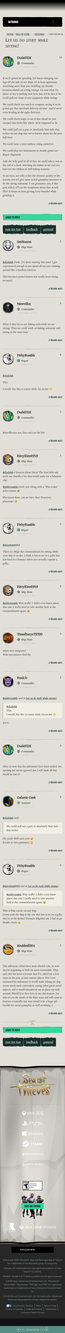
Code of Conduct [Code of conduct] (34, 1309)
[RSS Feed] (5, 34)
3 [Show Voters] (60, 303)
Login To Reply (12, 217)
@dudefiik (8, 262)
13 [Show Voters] (60, 57)
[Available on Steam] (32, 1144)
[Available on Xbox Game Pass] (32, 1154)
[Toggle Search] (57, 22)
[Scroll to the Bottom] (47, 1330)
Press (38, 1305)
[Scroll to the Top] (18, 1330)
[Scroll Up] (22, 1329)
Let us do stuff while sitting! (41, 698)
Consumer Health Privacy (33, 1312)
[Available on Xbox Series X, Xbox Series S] (32, 1113)
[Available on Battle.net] (32, 1164)
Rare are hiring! (32, 1206)
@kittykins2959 (11, 545)
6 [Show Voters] (60, 354)
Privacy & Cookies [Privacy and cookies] (14, 1309)
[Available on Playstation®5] (32, 1124)
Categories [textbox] (13, 22)
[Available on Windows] (32, 1134)
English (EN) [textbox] (27, 1249)
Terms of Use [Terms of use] (50, 1305)
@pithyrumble (10, 486)
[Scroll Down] (42, 1329)
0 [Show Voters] (60, 524)
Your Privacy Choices (23, 1305)
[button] (29, 21)
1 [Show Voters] (60, 241)
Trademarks (51, 1309)
